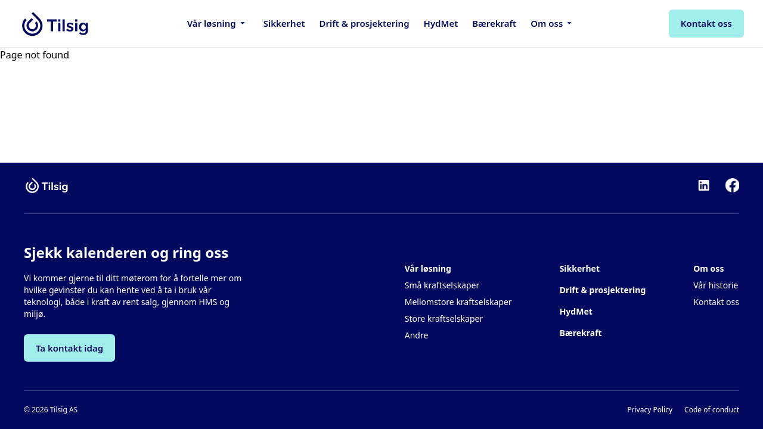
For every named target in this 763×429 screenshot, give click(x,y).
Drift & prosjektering (365, 23)
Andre (417, 335)
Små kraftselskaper (442, 285)
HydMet (441, 23)
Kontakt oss (716, 301)
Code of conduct (711, 410)
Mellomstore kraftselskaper (458, 301)
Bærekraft (494, 23)
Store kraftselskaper (444, 318)
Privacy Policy (649, 410)
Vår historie (715, 285)
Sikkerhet (284, 23)
